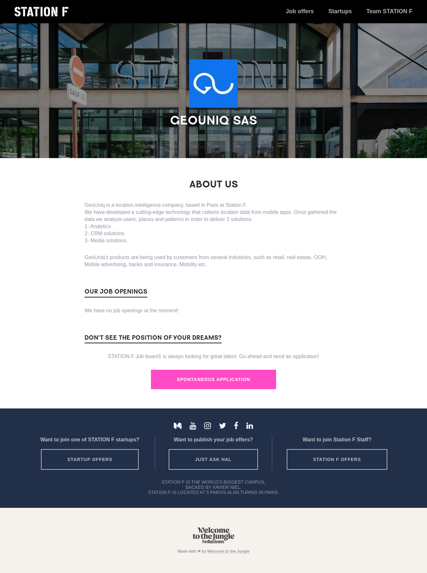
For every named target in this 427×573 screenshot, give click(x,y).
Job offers (300, 11)
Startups (340, 11)
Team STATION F (389, 11)
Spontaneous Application (213, 379)
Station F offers (337, 459)
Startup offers (90, 459)
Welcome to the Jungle (228, 551)
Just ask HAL (213, 459)
